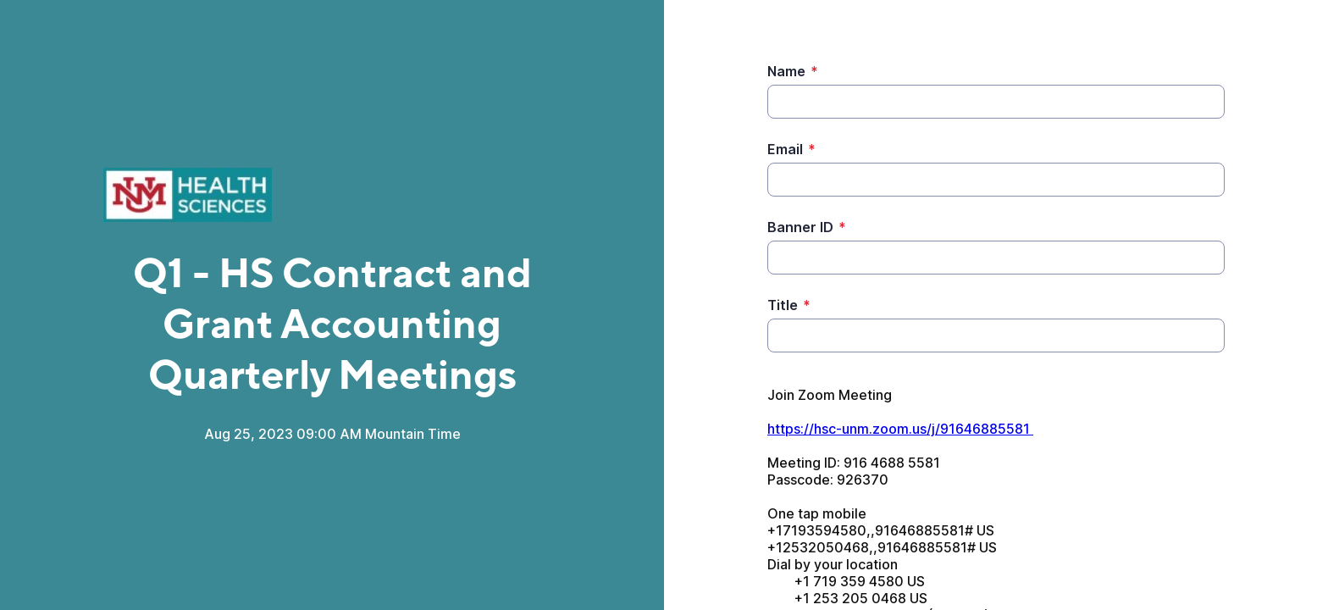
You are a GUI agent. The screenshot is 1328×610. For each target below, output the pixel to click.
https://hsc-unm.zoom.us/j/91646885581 (900, 428)
